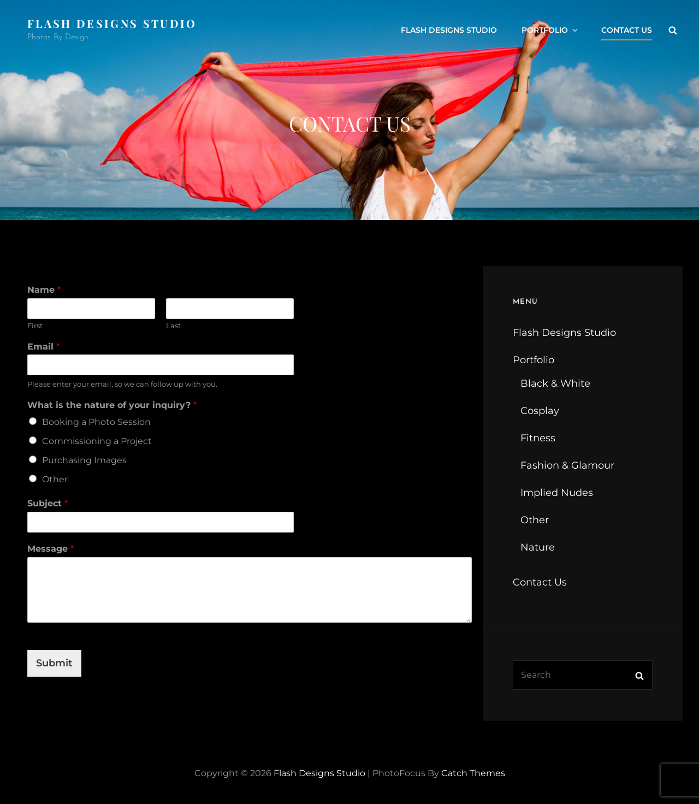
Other (55, 479)
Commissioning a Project (97, 441)
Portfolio (550, 30)
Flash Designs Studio (112, 23)
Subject (47, 503)
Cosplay (539, 411)
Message (50, 548)
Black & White (555, 383)
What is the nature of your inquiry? (112, 405)
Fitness (537, 438)
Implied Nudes (556, 493)
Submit (54, 663)
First (35, 325)
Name (44, 290)
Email (43, 346)
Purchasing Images (84, 460)
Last (173, 325)
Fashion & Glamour (567, 465)
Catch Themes (473, 773)
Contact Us (626, 30)
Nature (537, 547)
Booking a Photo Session (96, 422)
